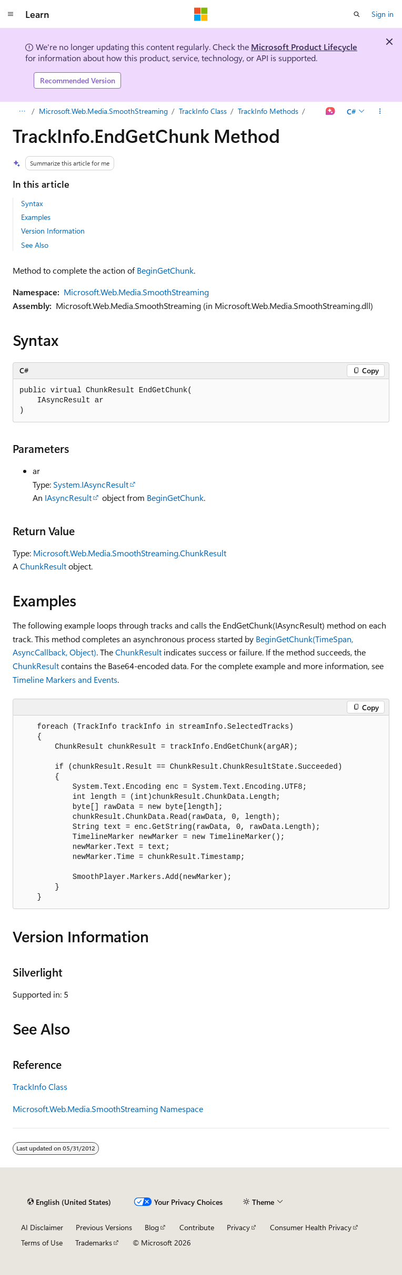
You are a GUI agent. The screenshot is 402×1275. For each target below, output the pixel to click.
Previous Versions (104, 1227)
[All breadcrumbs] (22, 111)
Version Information (53, 231)
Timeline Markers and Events (65, 679)
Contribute (196, 1227)
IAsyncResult (68, 497)
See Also (34, 245)
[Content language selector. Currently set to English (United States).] (69, 1201)
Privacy (238, 1227)
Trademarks (93, 1243)
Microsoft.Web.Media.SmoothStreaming (103, 111)
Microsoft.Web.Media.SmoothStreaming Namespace (108, 1108)
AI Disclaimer (42, 1227)
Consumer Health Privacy (310, 1227)
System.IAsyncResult (90, 484)
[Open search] (356, 14)
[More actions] (380, 111)
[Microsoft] (201, 14)
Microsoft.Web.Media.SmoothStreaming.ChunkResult (129, 552)
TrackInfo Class (203, 111)
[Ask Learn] (330, 111)
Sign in (382, 14)
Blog (152, 1227)
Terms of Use (42, 1243)
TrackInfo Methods (268, 111)
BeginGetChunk (165, 270)
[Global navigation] (10, 14)
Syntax (32, 203)
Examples (36, 217)
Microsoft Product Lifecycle (304, 46)
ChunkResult (43, 566)
